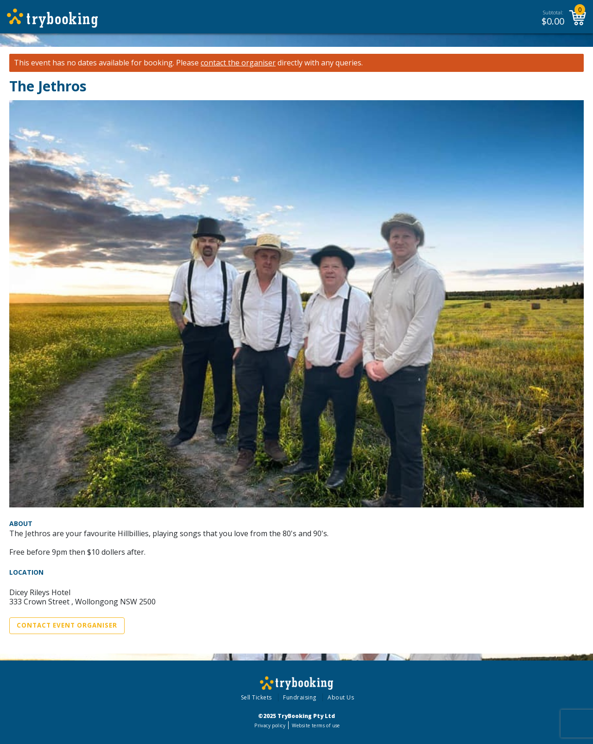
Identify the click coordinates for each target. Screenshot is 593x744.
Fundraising (299, 697)
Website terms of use (316, 725)
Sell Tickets (256, 697)
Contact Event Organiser (67, 625)
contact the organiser (238, 62)
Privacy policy (269, 725)
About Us (341, 697)
